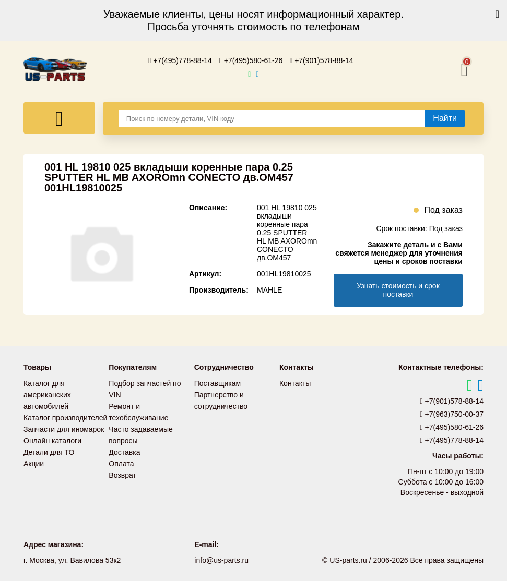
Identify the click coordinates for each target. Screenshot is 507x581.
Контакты (295, 383)
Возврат (122, 475)
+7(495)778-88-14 (180, 60)
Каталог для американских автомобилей (47, 394)
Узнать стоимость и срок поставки (398, 290)
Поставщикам (217, 383)
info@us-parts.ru (221, 560)
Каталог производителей (65, 418)
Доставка (124, 452)
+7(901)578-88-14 (321, 60)
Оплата (121, 463)
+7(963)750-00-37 (452, 414)
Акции (33, 463)
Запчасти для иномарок (63, 429)
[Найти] (445, 118)
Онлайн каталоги (52, 441)
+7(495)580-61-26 (251, 60)
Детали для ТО (48, 452)
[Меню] (59, 118)
